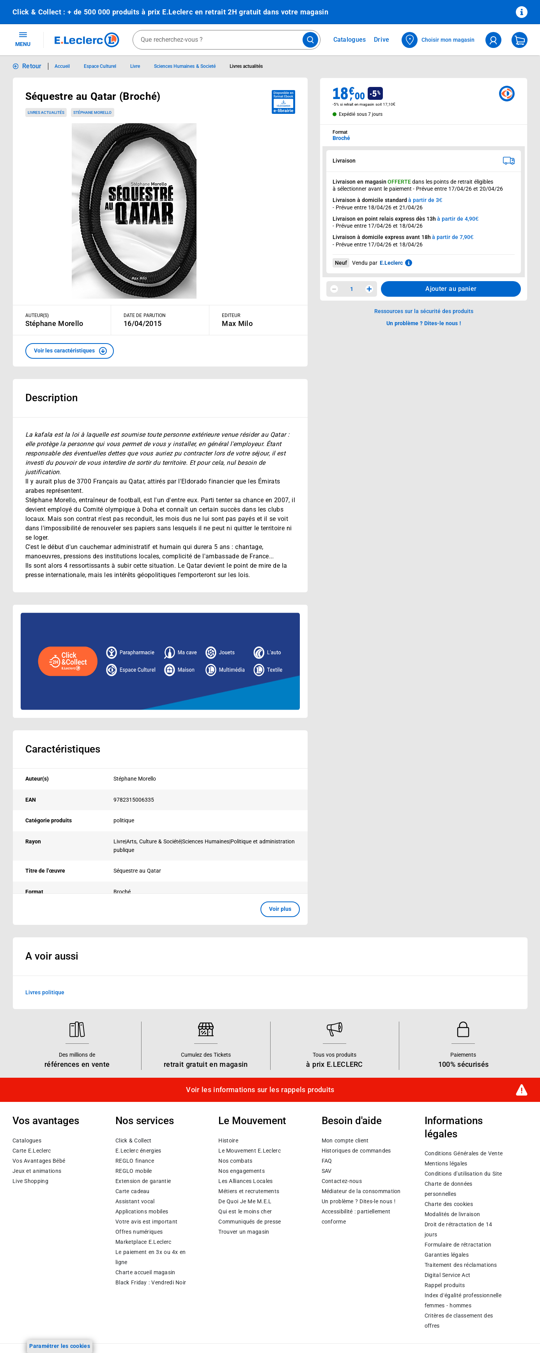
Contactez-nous (342, 1181)
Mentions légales (446, 1163)
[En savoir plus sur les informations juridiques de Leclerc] (408, 262)
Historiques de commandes (356, 1150)
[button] (69, 351)
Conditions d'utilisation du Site (463, 1174)
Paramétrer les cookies (59, 1346)
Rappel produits (445, 1285)
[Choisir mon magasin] (438, 40)
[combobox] (226, 40)
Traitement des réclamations (461, 1265)
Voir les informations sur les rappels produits (260, 1089)
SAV (327, 1170)
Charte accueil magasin (145, 1272)
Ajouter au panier (450, 288)
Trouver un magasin (243, 1231)
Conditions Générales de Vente (464, 1153)
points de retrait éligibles (463, 182)
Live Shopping (30, 1181)
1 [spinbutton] (351, 289)
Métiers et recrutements (248, 1191)
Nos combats (235, 1160)
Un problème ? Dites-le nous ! (359, 1201)
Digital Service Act (448, 1275)
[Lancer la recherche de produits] (310, 40)
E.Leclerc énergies (138, 1150)
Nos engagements (241, 1170)
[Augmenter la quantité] (369, 289)
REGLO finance (134, 1160)
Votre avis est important (146, 1221)
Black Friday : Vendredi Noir (150, 1282)
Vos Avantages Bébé (38, 1160)
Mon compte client (345, 1140)
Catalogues (26, 1140)
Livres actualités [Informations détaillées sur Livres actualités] (246, 66)
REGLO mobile (133, 1170)
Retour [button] (32, 66)
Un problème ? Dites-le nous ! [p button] (423, 323)
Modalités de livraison (452, 1214)
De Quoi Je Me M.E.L (244, 1201)
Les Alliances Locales (245, 1181)
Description (51, 397)
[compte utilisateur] (493, 40)
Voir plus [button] (280, 909)
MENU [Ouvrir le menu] (22, 39)
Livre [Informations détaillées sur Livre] (135, 66)
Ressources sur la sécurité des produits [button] (423, 311)
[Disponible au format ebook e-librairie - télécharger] (283, 102)
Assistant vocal (134, 1201)
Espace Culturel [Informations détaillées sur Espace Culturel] (100, 66)
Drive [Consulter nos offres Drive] (382, 39)
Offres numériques (139, 1231)
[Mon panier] (520, 40)
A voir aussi (51, 956)
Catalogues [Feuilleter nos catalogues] (349, 40)
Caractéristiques (62, 749)
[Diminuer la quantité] (334, 289)
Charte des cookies (449, 1204)
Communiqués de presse (249, 1221)
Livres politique (44, 992)
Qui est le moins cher (245, 1211)
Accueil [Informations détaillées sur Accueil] (62, 66)
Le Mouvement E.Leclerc (249, 1150)
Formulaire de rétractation (458, 1244)
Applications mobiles (141, 1211)
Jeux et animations (36, 1170)
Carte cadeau (132, 1191)
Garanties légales (447, 1255)
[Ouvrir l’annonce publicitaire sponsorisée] (160, 661)
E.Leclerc (143, 1241)
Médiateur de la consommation (361, 1191)
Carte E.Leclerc (31, 1150)
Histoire (228, 1140)
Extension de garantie (143, 1181)
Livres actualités (46, 112)
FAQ (327, 1160)
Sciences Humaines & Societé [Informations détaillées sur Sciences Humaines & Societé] (185, 66)
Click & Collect (133, 1140)
